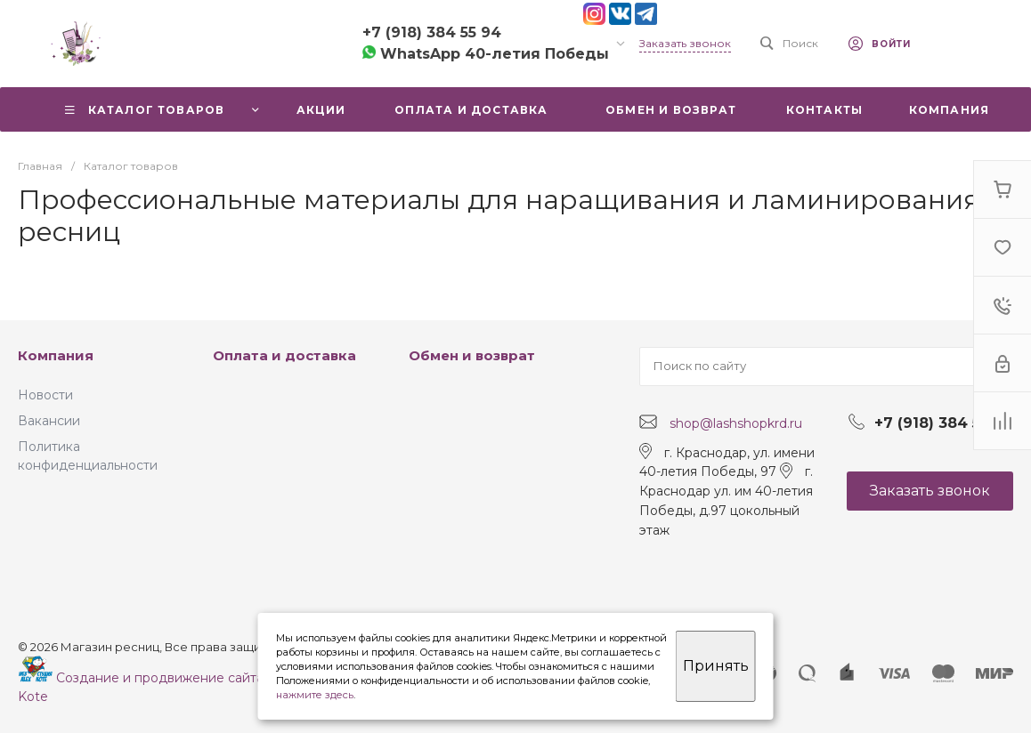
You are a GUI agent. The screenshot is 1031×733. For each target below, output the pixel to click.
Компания (55, 355)
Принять (716, 665)
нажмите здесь (314, 695)
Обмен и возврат (472, 355)
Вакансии (49, 421)
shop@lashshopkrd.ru (736, 423)
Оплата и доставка (284, 355)
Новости (45, 395)
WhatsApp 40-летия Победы (485, 53)
